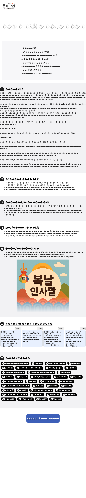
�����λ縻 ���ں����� (37, 73)
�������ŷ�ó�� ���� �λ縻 (39, 55)
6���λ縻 (32, 381)
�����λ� (38, 395)
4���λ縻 (38, 363)
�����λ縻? (29, 48)
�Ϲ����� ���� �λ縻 (35, 52)
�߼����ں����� (61, 377)
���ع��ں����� (42, 377)
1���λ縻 (67, 386)
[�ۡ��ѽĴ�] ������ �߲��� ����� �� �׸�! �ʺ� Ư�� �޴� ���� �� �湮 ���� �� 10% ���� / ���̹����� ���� (32, 338)
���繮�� (75, 363)
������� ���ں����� (42, 372)
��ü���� (65, 372)
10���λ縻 (77, 377)
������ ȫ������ (42, 390)
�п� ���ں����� (13, 381)
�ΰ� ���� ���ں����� (16, 363)
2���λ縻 (43, 399)
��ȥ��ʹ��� (26, 399)
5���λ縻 (9, 368)
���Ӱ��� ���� (57, 363)
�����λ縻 (54, 395)
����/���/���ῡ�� (35, 63)
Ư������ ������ (14, 372)
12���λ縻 (9, 390)
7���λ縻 (53, 386)
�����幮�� (64, 390)
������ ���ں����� (16, 395)
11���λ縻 (57, 399)
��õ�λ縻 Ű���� (32, 70)
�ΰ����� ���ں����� (30, 368)
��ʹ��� (72, 368)
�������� (67, 381)
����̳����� (55, 368)
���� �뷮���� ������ (17, 386)
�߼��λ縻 (23, 390)
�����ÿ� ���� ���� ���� (41, 66)
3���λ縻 (23, 377)
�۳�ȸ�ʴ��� (48, 381)
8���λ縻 (9, 377)
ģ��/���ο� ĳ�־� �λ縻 (35, 59)
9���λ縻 (39, 386)
